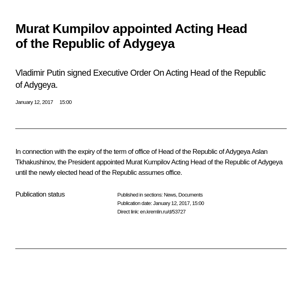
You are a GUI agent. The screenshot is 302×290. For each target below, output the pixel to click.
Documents (191, 195)
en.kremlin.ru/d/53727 (162, 212)
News (170, 195)
